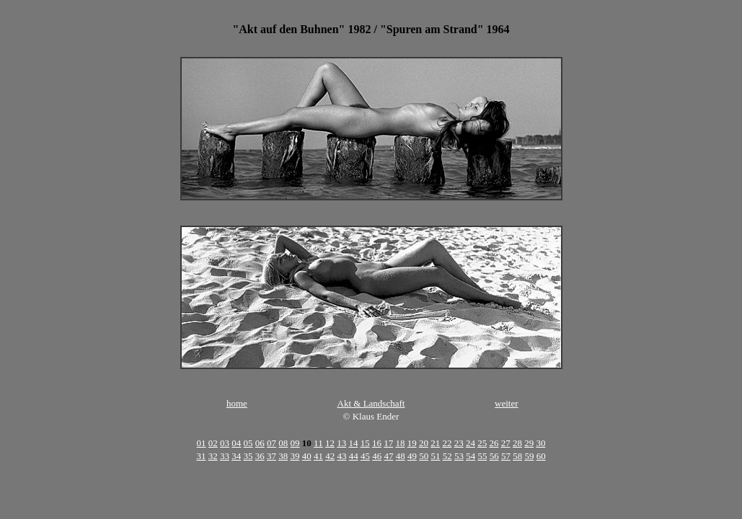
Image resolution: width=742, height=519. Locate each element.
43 (341, 456)
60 (541, 456)
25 (482, 443)
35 (247, 456)
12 (330, 443)
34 (236, 456)
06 (260, 443)
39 (294, 456)
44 (353, 456)
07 (271, 443)
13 (341, 443)
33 (224, 456)
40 (307, 456)
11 (318, 443)
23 (459, 443)
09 (295, 443)
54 (470, 456)
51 (435, 456)
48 (400, 456)
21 (435, 443)
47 (388, 456)
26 (493, 443)
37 (271, 456)
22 (446, 443)
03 (224, 443)
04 (236, 443)
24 (470, 443)
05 (248, 443)
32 (213, 456)
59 (529, 456)
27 (506, 443)
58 (517, 456)
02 (213, 443)
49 (412, 456)
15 (365, 443)
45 (365, 456)
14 (353, 443)
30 (540, 443)
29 (529, 443)
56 (494, 456)
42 (330, 456)
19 (412, 443)
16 (376, 443)
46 (376, 456)
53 (459, 456)
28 (517, 443)
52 (447, 456)
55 (482, 456)
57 (506, 456)
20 (423, 443)
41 (318, 456)
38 (283, 456)
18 (400, 443)
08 (283, 443)
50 (423, 456)
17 (388, 443)
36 (260, 456)
